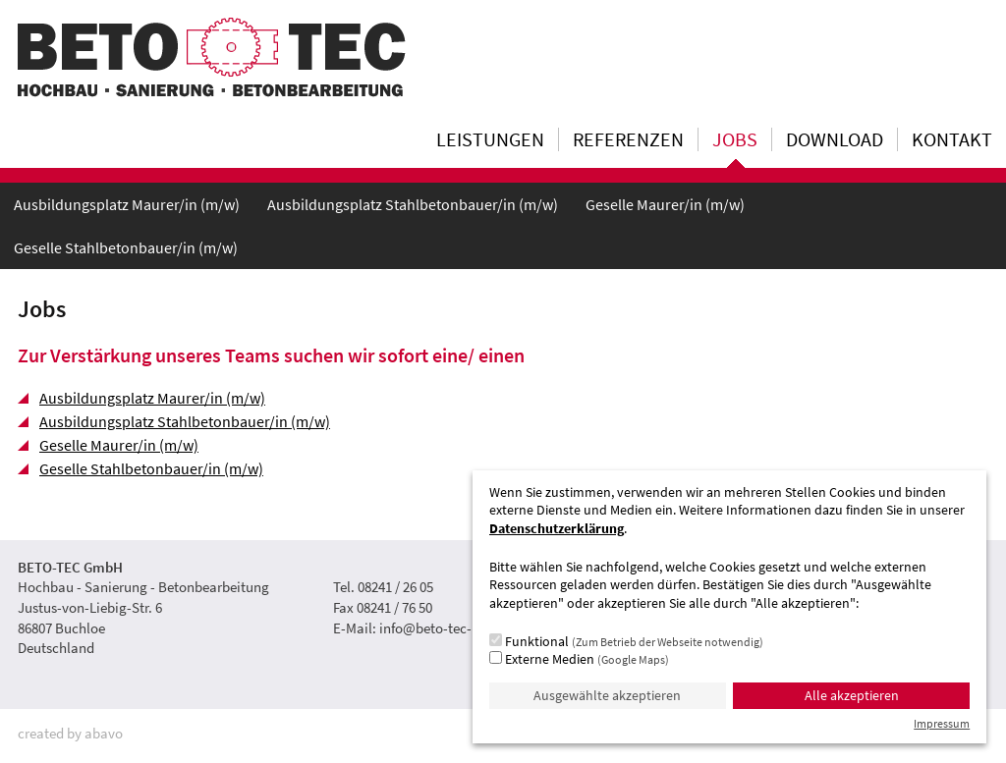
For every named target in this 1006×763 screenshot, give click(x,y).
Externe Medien (579, 659)
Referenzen (628, 139)
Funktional (626, 641)
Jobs (734, 139)
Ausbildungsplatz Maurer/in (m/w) (127, 204)
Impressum (942, 723)
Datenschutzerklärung (556, 528)
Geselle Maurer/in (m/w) (665, 204)
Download (834, 139)
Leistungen (490, 139)
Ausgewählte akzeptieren (607, 695)
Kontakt (952, 139)
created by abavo (70, 733)
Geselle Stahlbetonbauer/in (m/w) (126, 247)
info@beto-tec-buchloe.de (459, 628)
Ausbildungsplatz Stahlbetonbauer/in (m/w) (412, 204)
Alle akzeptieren (852, 695)
